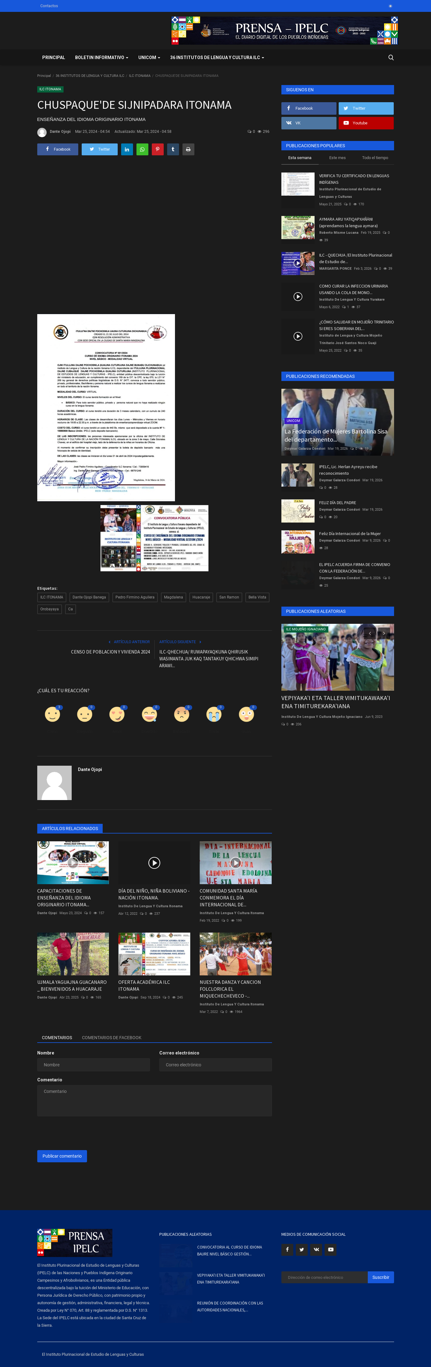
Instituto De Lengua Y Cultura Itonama (150, 906)
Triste (214, 731)
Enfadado (181, 731)
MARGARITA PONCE (335, 269)
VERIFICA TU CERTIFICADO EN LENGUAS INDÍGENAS (354, 179)
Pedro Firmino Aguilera (135, 597)
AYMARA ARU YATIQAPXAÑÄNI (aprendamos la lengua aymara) (348, 222)
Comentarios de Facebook (111, 1037)
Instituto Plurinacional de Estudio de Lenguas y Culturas (350, 193)
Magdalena (173, 597)
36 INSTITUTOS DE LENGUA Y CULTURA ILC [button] (217, 57)
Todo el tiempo (375, 157)
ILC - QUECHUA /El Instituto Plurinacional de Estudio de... (355, 258)
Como (52, 731)
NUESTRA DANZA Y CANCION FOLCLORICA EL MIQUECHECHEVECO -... (230, 989)
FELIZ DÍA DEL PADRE (337, 502)
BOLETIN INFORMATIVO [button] (101, 57)
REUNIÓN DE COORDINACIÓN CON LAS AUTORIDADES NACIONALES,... (230, 1306)
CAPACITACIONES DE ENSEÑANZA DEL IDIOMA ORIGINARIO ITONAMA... (64, 898)
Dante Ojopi (53, 132)
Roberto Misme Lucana (338, 233)
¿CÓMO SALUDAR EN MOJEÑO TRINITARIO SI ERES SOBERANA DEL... (356, 325)
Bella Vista (257, 597)
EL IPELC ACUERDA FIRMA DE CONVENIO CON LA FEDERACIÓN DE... (354, 568)
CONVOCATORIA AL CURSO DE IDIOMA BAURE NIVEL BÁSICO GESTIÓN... (229, 1250)
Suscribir (380, 1277)
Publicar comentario (62, 1156)
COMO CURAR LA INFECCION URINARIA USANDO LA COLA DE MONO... (353, 289)
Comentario (49, 1079)
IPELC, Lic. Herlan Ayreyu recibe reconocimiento (348, 470)
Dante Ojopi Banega (89, 597)
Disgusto (85, 731)
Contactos (49, 6)
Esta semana (299, 157)
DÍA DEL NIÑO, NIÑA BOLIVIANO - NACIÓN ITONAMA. (154, 894)
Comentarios (57, 1037)
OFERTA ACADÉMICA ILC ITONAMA (144, 985)
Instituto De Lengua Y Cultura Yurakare (352, 300)
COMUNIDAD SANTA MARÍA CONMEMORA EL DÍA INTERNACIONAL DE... (228, 898)
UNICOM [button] (149, 57)
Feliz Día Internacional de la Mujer (350, 533)
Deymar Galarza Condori (305, 449)
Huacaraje (201, 597)
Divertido (149, 731)
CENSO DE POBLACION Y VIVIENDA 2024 (110, 652)
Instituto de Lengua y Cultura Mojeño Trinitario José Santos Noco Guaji (350, 339)
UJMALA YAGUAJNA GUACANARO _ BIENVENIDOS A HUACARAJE (72, 985)
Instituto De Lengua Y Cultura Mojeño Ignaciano (321, 717)
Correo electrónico (179, 1052)
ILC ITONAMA (140, 76)
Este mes (337, 157)
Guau (246, 731)
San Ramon (229, 597)
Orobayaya (49, 609)
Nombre (45, 1052)
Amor (117, 731)
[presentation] (84, 1133)
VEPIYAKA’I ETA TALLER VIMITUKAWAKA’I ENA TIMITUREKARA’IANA (335, 702)
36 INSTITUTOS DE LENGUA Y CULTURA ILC (90, 76)
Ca (70, 609)
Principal (53, 57)
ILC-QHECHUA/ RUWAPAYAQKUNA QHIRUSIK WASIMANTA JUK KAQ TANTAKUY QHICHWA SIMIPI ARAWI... (208, 658)
